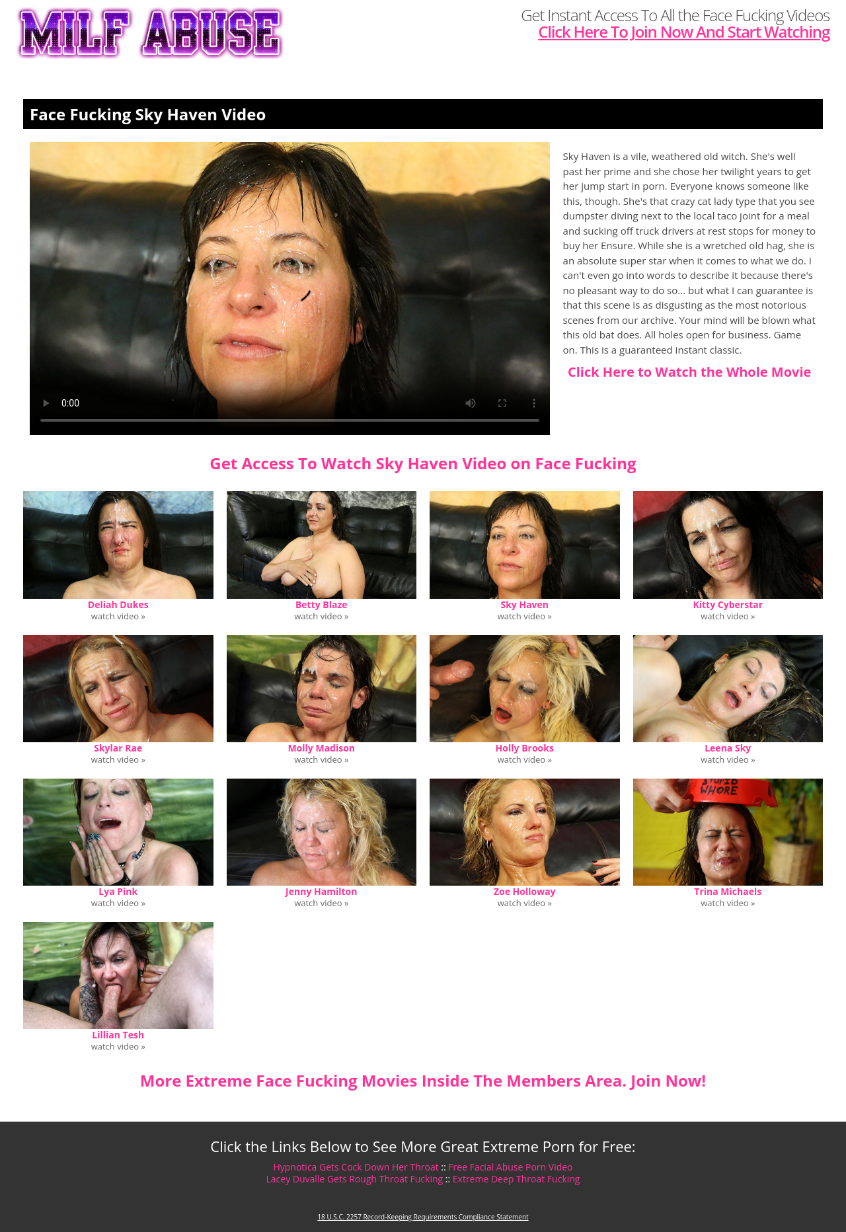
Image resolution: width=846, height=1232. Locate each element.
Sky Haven (524, 604)
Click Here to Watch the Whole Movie (689, 372)
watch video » (118, 616)
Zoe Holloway (525, 891)
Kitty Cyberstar (728, 604)
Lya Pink (117, 891)
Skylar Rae (118, 748)
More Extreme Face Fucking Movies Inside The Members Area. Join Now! (423, 1080)
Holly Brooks (525, 748)
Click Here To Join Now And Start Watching (683, 31)
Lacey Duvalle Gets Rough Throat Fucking (354, 1179)
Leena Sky (728, 748)
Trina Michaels (727, 891)
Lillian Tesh (118, 1034)
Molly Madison (321, 748)
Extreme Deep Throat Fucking (516, 1179)
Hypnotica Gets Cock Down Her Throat (355, 1167)
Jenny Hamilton (321, 891)
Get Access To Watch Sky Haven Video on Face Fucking (423, 463)
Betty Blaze (321, 604)
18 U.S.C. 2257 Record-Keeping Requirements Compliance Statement (422, 1216)
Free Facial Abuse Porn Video (510, 1167)
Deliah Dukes (118, 604)
